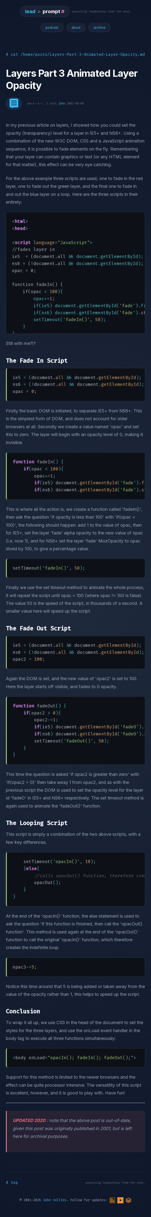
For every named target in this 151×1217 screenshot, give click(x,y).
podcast (52, 27)
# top (12, 1182)
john (61, 103)
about (76, 27)
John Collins (54, 1200)
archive (99, 27)
